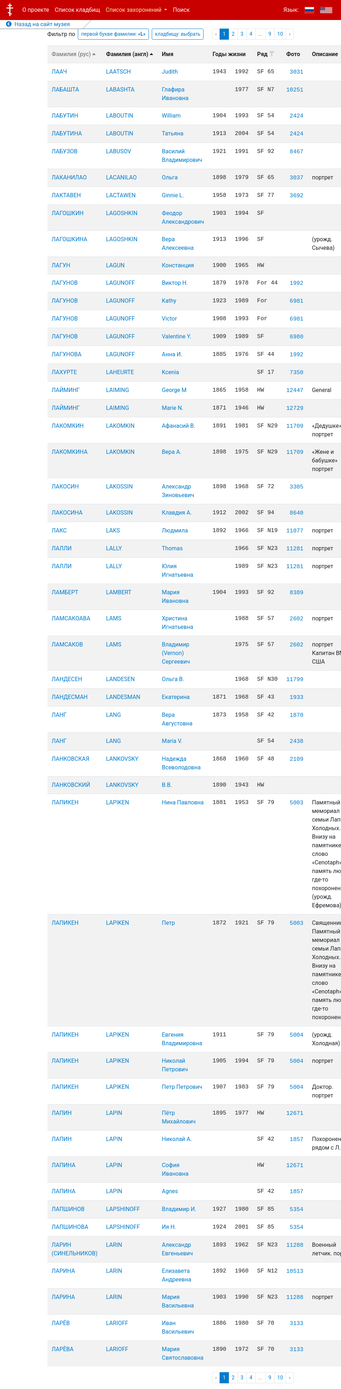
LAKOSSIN (119, 486)
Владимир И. (179, 1209)
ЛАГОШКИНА (69, 239)
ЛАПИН (62, 1113)
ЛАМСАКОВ (67, 644)
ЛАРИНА (63, 1271)
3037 (296, 178)
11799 (295, 679)
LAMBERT (118, 592)
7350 (296, 372)
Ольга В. (173, 679)
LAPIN (114, 1113)
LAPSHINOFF (123, 1209)
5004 (296, 1035)
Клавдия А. (177, 512)
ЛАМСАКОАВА (71, 618)
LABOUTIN (119, 115)
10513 (295, 1271)
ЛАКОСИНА (67, 512)
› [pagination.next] (289, 34)
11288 (295, 1245)
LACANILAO (121, 177)
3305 (296, 487)
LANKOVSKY (122, 758)
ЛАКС (59, 530)
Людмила (175, 530)
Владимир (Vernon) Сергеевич (176, 653)
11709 (295, 426)
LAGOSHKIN (121, 213)
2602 (296, 619)
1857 (296, 1139)
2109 (296, 759)
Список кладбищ (77, 9)
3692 (296, 196)
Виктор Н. (175, 282)
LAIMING (117, 390)
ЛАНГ (59, 714)
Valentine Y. (176, 336)
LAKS (113, 530)
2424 (296, 116)
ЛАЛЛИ (62, 548)
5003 (296, 803)
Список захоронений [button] (134, 9)
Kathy (169, 300)
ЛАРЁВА (63, 1349)
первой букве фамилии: (113, 34)
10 (280, 34)
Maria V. (172, 741)
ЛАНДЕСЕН (67, 679)
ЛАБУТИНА (67, 133)
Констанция (178, 265)
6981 (296, 301)
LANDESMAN (123, 697)
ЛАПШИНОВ (68, 1209)
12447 (295, 390)
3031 (296, 72)
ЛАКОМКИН (68, 425)
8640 (296, 513)
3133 (296, 1323)
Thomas (172, 548)
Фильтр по (61, 34)
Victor (169, 318)
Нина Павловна (183, 802)
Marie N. (172, 408)
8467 (296, 152)
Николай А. (177, 1139)
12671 (295, 1113)
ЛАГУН (61, 265)
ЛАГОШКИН (68, 213)
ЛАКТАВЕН (66, 195)
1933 (296, 697)
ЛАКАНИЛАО (69, 177)
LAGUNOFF (120, 282)
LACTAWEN (121, 195)
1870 (296, 715)
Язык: (291, 9)
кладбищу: (177, 34)
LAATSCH (118, 71)
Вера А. (171, 451)
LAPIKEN (117, 802)
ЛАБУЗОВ (64, 151)
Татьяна (172, 133)
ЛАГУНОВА (67, 354)
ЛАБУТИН (65, 115)
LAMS (113, 618)
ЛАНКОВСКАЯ (71, 758)
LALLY (114, 548)
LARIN (114, 1244)
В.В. (167, 785)
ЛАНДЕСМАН (70, 697)
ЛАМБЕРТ (65, 592)
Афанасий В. (178, 425)
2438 (296, 741)
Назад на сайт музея (38, 24)
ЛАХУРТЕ (64, 372)
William (171, 115)
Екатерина (176, 697)
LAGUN (115, 265)
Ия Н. (169, 1227)
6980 (296, 337)
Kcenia (170, 372)
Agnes (170, 1191)
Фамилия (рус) (74, 54)
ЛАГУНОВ (65, 282)
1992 (296, 283)
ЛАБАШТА (65, 89)
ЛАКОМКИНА (70, 451)
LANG (113, 714)
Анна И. (172, 354)
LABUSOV (118, 151)
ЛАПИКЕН (65, 802)
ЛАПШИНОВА (70, 1227)
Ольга (169, 177)
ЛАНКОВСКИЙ (71, 785)
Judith (170, 71)
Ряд (266, 54)
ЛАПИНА (64, 1165)
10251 (295, 90)
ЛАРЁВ (61, 1323)
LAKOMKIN (120, 425)
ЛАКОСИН (65, 486)
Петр (168, 922)
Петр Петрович (182, 1086)
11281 (295, 549)
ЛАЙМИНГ (66, 390)
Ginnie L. (173, 195)
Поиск (181, 9)
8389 (296, 593)
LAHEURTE (120, 372)
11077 (295, 531)
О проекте (35, 9)
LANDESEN (120, 679)
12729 (295, 408)
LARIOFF (117, 1323)
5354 (296, 1209)
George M (174, 390)
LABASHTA (120, 89)
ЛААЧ (59, 71)
